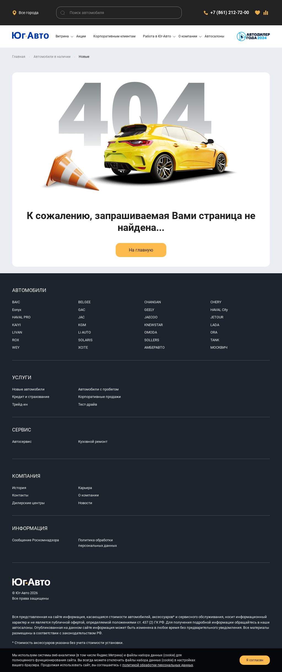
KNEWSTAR (153, 325)
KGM (82, 325)
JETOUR (216, 317)
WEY (16, 347)
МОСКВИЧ (218, 347)
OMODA (150, 332)
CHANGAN (152, 302)
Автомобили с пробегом (98, 389)
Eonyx (16, 310)
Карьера (85, 488)
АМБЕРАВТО (154, 347)
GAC (81, 310)
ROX (15, 340)
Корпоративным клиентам (114, 36)
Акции (81, 36)
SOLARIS (85, 340)
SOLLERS (151, 340)
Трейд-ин (20, 404)
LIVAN (17, 332)
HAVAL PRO (21, 317)
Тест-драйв (87, 404)
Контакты (20, 495)
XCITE (83, 347)
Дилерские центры (28, 503)
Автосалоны (214, 36)
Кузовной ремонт (92, 441)
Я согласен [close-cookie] (254, 660)
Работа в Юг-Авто (157, 36)
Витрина (62, 36)
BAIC (16, 302)
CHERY (215, 302)
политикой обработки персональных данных (157, 665)
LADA (214, 325)
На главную (141, 250)
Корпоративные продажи (99, 397)
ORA (213, 332)
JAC (81, 317)
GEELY (149, 310)
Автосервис (22, 441)
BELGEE (84, 302)
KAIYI (16, 325)
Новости (85, 503)
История (19, 488)
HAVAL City (219, 310)
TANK (214, 340)
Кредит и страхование (30, 397)
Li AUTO (84, 332)
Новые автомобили (28, 389)
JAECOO (151, 317)
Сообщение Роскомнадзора (35, 540)
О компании (187, 36)
